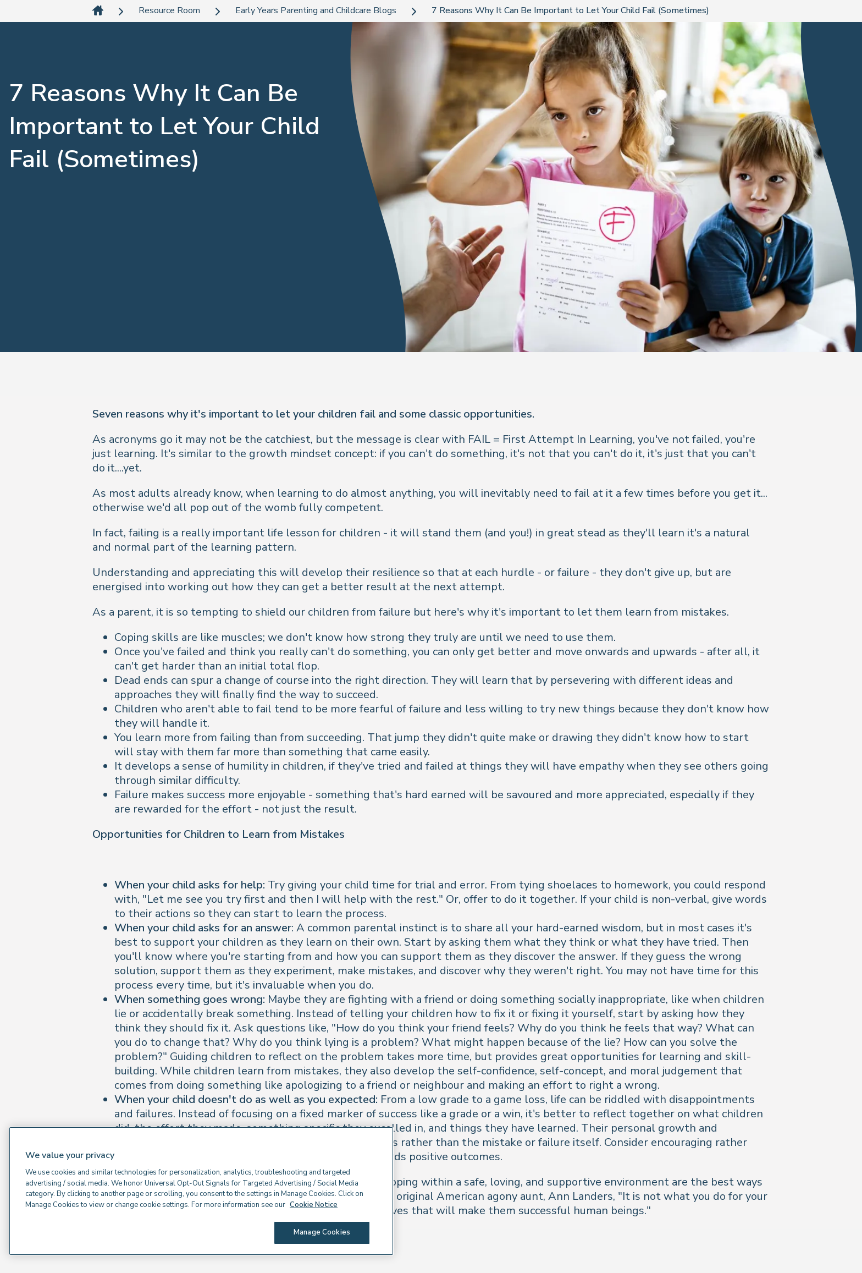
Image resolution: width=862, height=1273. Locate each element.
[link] (97, 11)
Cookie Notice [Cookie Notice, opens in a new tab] (314, 1205)
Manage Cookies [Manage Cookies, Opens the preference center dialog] (322, 1232)
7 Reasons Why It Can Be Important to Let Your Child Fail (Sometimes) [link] (570, 11)
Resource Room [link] (169, 11)
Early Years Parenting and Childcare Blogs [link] (315, 11)
